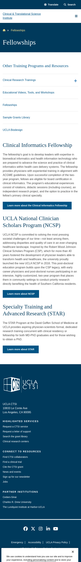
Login (58, 548)
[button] (51, 4)
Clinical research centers (16, 441)
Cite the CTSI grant (13, 466)
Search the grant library (15, 436)
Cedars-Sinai (10, 497)
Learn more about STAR (20, 349)
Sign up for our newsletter (16, 476)
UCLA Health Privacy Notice (35, 548)
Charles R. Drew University (17, 502)
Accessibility (34, 542)
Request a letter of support (17, 431)
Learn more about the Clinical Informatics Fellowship (37, 205)
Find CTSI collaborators (15, 457)
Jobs (5, 481)
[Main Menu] (76, 16)
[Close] (73, 557)
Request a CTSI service (15, 426)
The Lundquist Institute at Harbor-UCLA (24, 507)
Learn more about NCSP (21, 293)
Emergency (17, 542)
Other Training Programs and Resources (35, 66)
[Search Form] (69, 4)
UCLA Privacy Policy (57, 542)
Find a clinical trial (12, 462)
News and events (12, 471)
